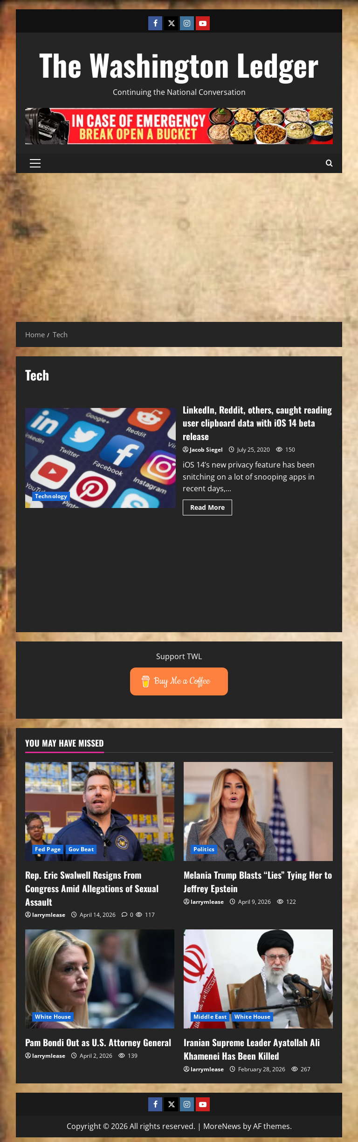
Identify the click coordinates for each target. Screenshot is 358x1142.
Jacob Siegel (206, 449)
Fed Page (48, 848)
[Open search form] (329, 163)
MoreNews (222, 1123)
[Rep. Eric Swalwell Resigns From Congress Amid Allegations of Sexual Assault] (99, 810)
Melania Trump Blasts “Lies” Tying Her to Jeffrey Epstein (254, 880)
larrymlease (48, 913)
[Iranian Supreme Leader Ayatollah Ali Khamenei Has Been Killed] (258, 976)
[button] (35, 163)
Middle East (210, 1015)
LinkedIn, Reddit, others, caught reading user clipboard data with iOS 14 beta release (100, 457)
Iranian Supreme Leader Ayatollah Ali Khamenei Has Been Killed (253, 1046)
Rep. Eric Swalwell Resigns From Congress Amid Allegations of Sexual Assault (93, 887)
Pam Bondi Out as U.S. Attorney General (84, 1046)
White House (53, 1015)
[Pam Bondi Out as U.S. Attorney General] (99, 976)
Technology (51, 496)
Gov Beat (81, 848)
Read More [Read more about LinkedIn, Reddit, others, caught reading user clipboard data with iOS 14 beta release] (211, 507)
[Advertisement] (179, 243)
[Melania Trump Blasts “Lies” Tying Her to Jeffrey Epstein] (258, 810)
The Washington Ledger (179, 64)
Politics (203, 848)
